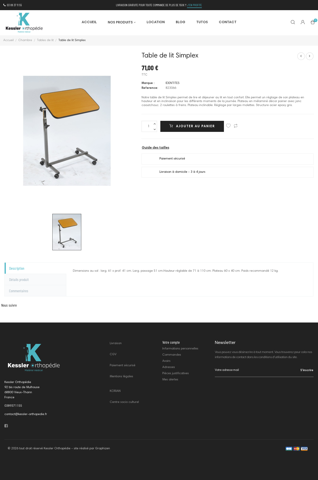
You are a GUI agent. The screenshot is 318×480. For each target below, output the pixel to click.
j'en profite (194, 5)
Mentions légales (121, 376)
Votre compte (171, 342)
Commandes (171, 355)
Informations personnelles (180, 348)
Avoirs (166, 361)
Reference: (150, 88)
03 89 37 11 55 (12, 5)
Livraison (116, 343)
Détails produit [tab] (19, 279)
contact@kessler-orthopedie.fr (25, 414)
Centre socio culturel (124, 402)
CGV (113, 354)
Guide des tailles (155, 148)
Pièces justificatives (175, 373)
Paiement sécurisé (122, 365)
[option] (66, 130)
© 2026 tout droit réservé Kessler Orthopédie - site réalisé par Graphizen (59, 448)
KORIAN (115, 391)
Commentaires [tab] (18, 290)
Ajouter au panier (192, 126)
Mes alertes (170, 379)
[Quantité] (149, 126)
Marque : (148, 83)
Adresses (168, 367)
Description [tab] (16, 268)
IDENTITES (173, 83)
